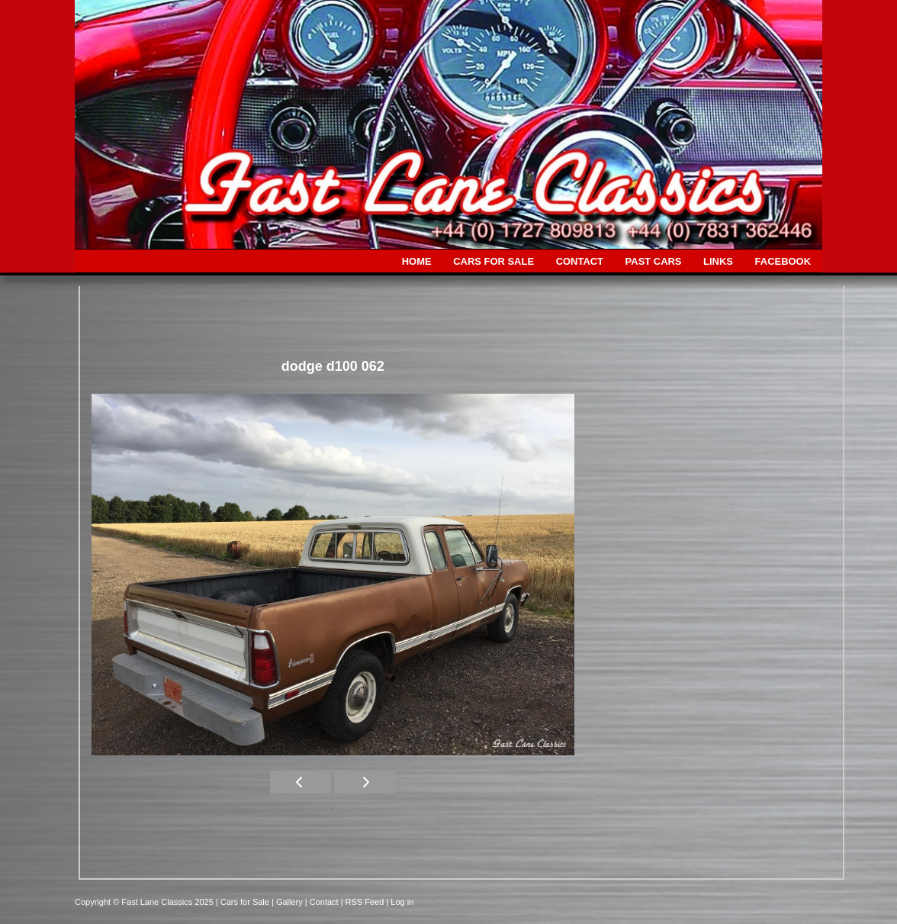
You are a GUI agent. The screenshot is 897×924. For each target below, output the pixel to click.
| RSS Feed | (366, 901)
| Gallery (288, 901)
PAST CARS (653, 261)
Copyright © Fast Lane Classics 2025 (145, 901)
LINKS (718, 261)
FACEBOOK (783, 261)
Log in (402, 901)
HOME (417, 261)
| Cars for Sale (244, 901)
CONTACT (579, 261)
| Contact (323, 901)
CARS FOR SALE (493, 261)
